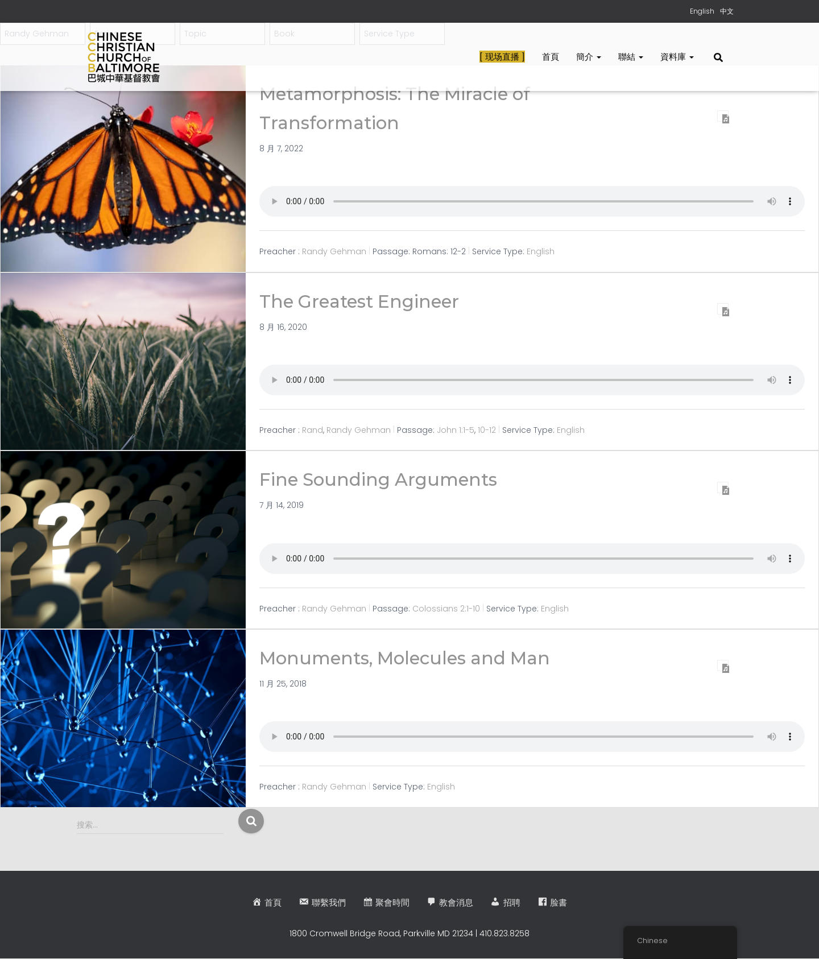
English (541, 251)
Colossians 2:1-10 (446, 608)
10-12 (487, 430)
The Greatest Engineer (363, 301)
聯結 (630, 57)
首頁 (550, 57)
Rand (312, 430)
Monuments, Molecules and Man (410, 658)
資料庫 (677, 57)
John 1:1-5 (455, 430)
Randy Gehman (334, 251)
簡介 (588, 57)
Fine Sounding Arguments (381, 479)
